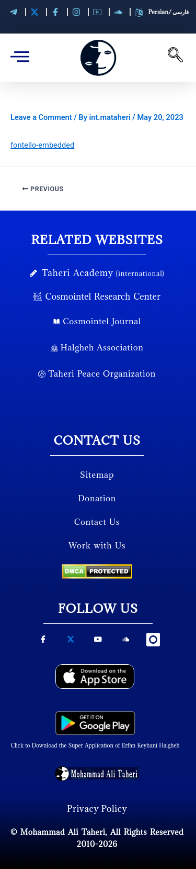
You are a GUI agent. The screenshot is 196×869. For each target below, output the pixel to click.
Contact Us (97, 521)
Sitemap (97, 474)
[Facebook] (43, 643)
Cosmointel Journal (97, 321)
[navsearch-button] (175, 57)
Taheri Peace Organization (97, 373)
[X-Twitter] (70, 643)
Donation (97, 498)
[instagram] (153, 640)
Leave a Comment (41, 117)
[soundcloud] (126, 643)
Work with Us (96, 545)
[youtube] (98, 643)
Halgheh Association (97, 347)
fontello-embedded (42, 145)
